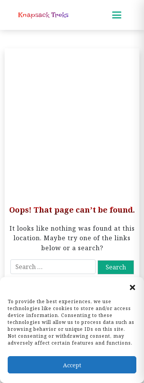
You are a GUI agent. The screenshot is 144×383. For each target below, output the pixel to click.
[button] (132, 287)
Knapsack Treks (43, 15)
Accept (72, 365)
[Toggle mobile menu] (117, 15)
